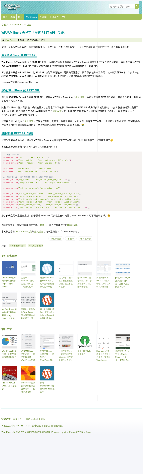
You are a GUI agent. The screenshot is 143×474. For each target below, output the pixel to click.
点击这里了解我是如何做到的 (47, 425)
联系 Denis (31, 419)
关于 (21, 419)
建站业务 (38, 231)
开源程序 (54, 17)
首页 (5, 17)
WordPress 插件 (17, 245)
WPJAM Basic (36, 245)
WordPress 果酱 (9, 432)
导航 (12, 17)
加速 (20, 17)
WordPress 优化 (24, 231)
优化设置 (79, 97)
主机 (64, 17)
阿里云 (43, 225)
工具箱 (41, 419)
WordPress (31, 17)
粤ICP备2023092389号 (38, 432)
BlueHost (72, 225)
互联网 (43, 17)
